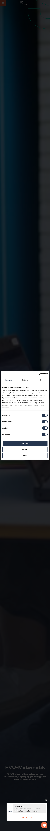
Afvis (25, 455)
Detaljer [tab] (25, 380)
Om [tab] (41, 380)
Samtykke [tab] (8, 380)
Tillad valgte (25, 449)
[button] (44, 825)
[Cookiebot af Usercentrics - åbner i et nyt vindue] (39, 374)
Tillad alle (24, 443)
